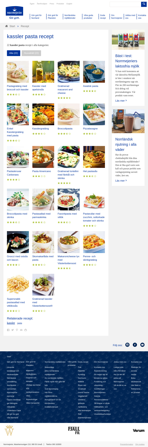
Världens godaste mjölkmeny (82, 403)
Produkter (60, 4)
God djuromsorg (51, 389)
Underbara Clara (14, 410)
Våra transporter (33, 403)
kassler (11, 322)
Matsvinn (30, 370)
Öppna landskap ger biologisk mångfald (14, 403)
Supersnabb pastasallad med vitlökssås (16, 302)
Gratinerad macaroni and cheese (65, 89)
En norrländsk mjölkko (54, 378)
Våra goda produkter (72, 363)
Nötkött (81, 382)
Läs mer (121, 100)
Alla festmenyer (84, 410)
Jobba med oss (120, 362)
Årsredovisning (100, 371)
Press (52, 4)
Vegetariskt (82, 396)
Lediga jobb (118, 367)
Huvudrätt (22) (31, 53)
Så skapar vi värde (102, 403)
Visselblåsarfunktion (102, 414)
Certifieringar (99, 389)
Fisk (79, 367)
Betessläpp (49, 367)
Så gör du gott (13, 414)
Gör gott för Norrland (15, 362)
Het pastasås (90, 171)
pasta (19, 323)
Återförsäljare (42, 4)
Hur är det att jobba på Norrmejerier (119, 378)
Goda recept (83, 362)
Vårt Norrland (12, 418)
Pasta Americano (41, 171)
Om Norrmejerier (101, 362)
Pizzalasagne (90, 128)
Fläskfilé (81, 371)
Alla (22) (13, 53)
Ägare (32, 4)
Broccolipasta (65, 128)
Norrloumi (82, 378)
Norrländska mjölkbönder (55, 362)
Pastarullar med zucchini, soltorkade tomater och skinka (94, 217)
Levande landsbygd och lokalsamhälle (13, 371)
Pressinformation (126, 444)
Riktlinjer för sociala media (136, 371)
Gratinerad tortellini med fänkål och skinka (68, 175)
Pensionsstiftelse (101, 400)
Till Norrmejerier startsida (14, 12)
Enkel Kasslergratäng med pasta (15, 132)
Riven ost (82, 385)
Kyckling (81, 374)
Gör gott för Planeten (31, 363)
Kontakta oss (99, 367)
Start (9, 356)
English (69, 4)
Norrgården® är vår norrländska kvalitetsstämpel (53, 403)
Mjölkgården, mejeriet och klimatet (31, 377)
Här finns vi (135, 385)
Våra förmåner (120, 371)
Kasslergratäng (40, 128)
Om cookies (140, 444)
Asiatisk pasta (90, 86)
